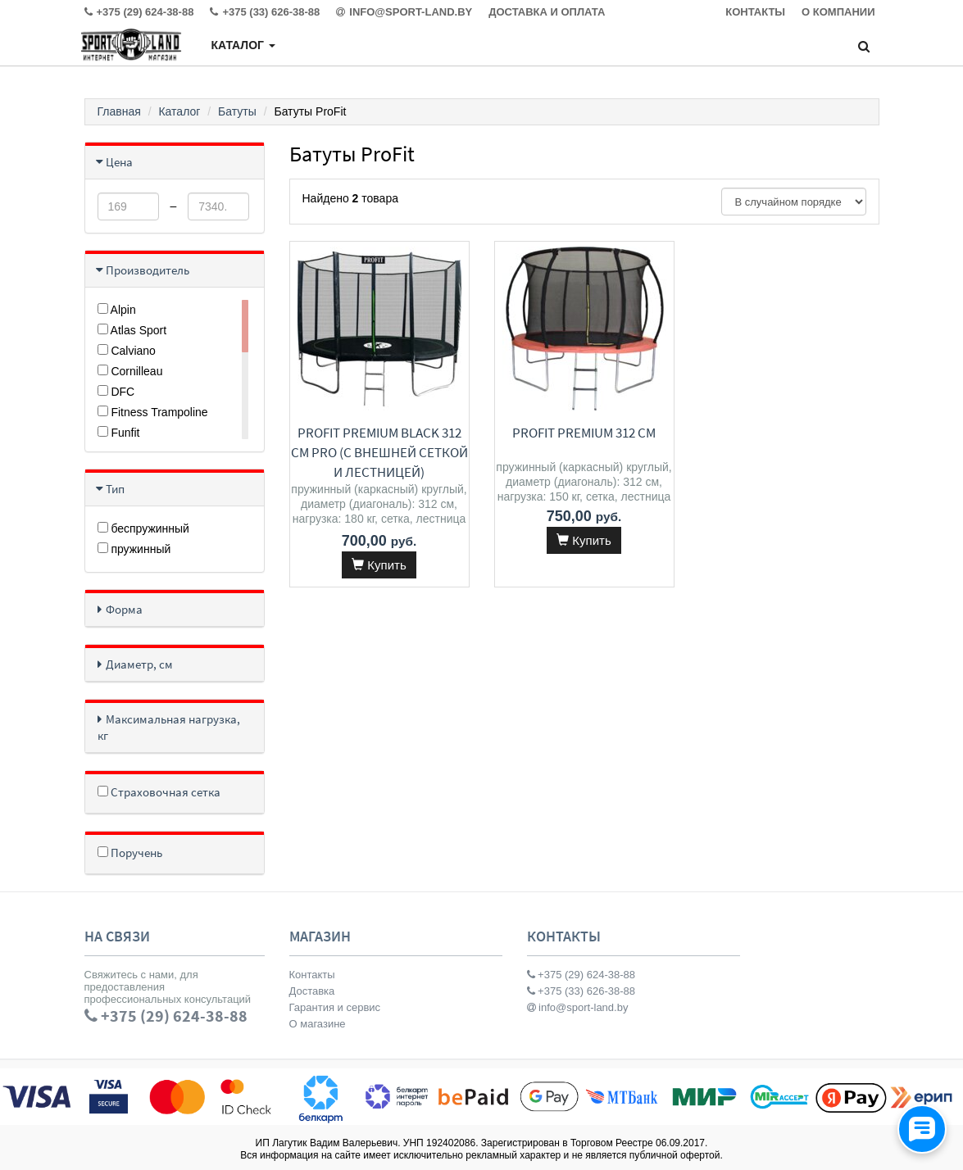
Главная (119, 111)
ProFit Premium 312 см (584, 433)
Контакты (312, 974)
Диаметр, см (139, 664)
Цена (119, 162)
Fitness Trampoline (153, 412)
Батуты (237, 111)
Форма (124, 609)
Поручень (130, 852)
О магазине (317, 1024)
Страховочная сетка (159, 792)
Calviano (127, 350)
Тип (115, 489)
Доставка (312, 991)
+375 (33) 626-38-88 (581, 991)
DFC (116, 391)
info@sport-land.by (578, 1007)
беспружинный (143, 528)
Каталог (243, 45)
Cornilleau (130, 371)
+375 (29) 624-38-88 (581, 974)
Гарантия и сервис (335, 1007)
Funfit (119, 432)
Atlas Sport (132, 330)
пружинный (134, 549)
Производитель (147, 270)
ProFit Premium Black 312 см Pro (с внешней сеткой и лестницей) (379, 452)
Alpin (117, 309)
